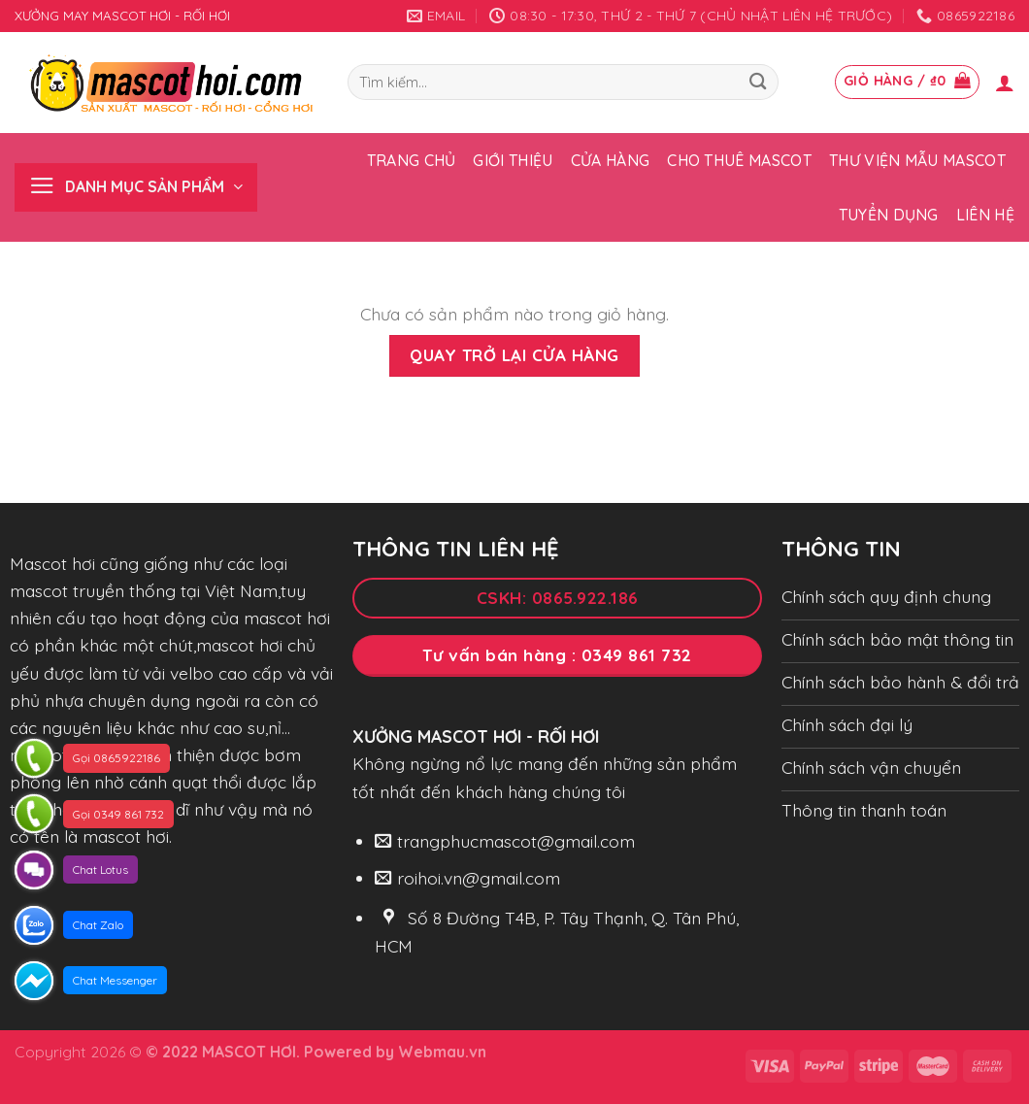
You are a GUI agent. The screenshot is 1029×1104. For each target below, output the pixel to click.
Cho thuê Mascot (739, 160)
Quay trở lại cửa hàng (514, 355)
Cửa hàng (610, 160)
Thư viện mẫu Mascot (917, 160)
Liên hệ (985, 214)
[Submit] (758, 82)
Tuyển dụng (889, 214)
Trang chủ (411, 160)
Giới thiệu (512, 160)
